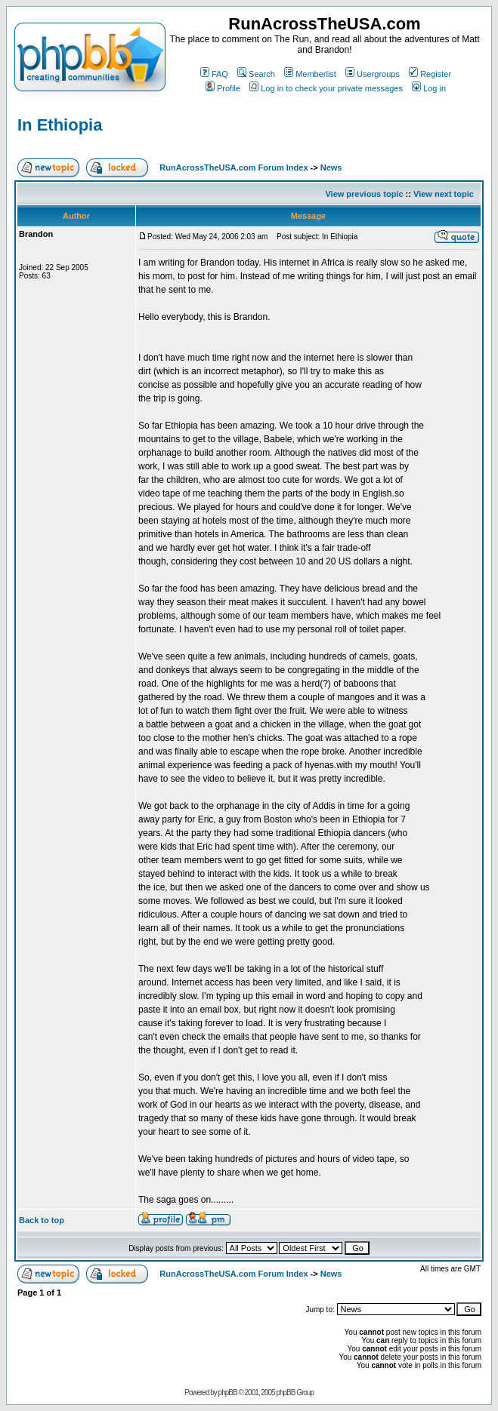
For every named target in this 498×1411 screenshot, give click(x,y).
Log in (429, 88)
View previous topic (364, 193)
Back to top (41, 1220)
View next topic (443, 193)
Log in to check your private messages (326, 88)
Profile (223, 88)
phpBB (227, 1392)
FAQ (214, 73)
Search (256, 73)
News (331, 167)
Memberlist (310, 73)
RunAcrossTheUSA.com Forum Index (233, 167)
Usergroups (372, 73)
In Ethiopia (59, 124)
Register (430, 73)
